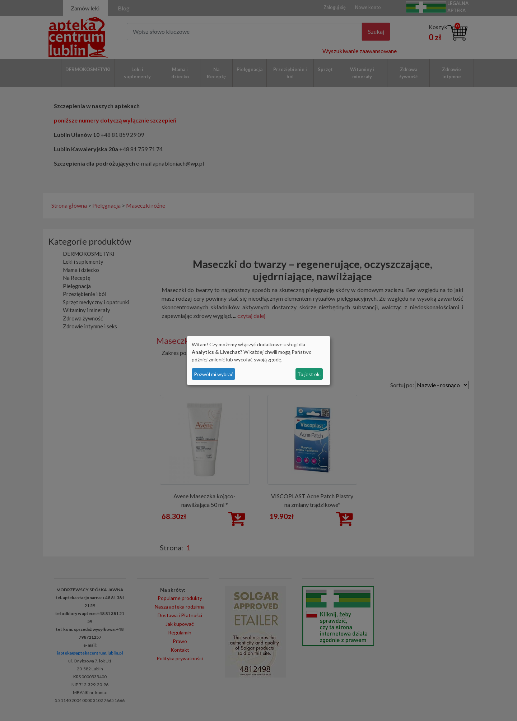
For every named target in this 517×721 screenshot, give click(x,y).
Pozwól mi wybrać (213, 374)
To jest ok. (309, 374)
